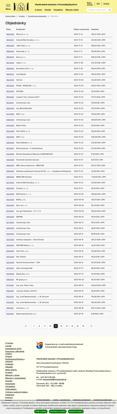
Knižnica (9, 397)
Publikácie (9, 395)
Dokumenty (10, 384)
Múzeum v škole (72, 10)
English (106, 4)
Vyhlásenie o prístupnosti (81, 400)
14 (72, 326)
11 (55, 326)
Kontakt (48, 10)
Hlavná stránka (10, 16)
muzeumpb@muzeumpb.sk (54, 379)
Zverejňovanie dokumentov (37, 16)
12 (61, 326)
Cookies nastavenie (43, 400)
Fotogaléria (58, 10)
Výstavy (8, 356)
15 (78, 326)
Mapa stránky (90, 4)
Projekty (9, 372)
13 (67, 326)
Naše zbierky (11, 370)
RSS (98, 4)
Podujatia (9, 364)
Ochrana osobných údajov (16, 392)
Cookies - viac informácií (61, 400)
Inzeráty (8, 381)
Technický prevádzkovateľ (102, 400)
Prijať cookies (40, 411)
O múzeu (38, 10)
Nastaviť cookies (76, 411)
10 (50, 326)
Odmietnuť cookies (57, 411)
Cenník (8, 346)
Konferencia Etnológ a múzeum (14, 360)
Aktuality (9, 367)
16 (83, 326)
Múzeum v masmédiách (15, 378)
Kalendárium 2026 (13, 349)
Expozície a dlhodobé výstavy (14, 352)
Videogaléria (10, 389)
